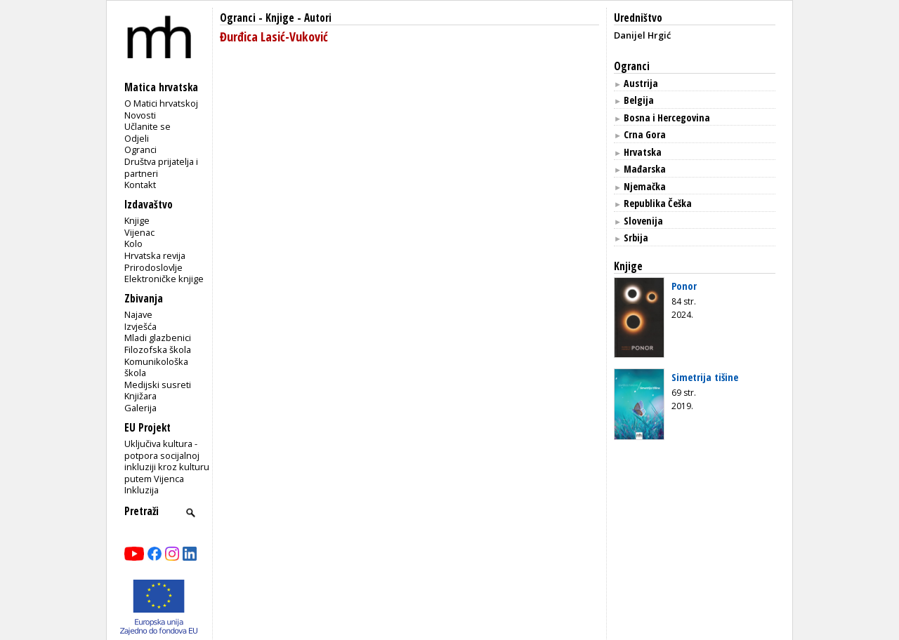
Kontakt (140, 184)
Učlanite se (147, 126)
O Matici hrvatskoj (161, 103)
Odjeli (136, 138)
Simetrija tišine (704, 377)
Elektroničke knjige (164, 278)
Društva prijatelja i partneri (161, 167)
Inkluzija (141, 490)
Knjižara (140, 395)
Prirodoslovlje (153, 267)
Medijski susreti (157, 384)
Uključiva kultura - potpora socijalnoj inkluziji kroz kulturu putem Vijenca (166, 461)
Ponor (684, 286)
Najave (138, 314)
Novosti (140, 115)
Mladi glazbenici (157, 337)
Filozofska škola (157, 349)
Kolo (133, 243)
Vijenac (139, 232)
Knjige (137, 220)
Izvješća (140, 326)
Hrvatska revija (154, 255)
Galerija (140, 407)
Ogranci (140, 149)
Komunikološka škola (156, 367)
